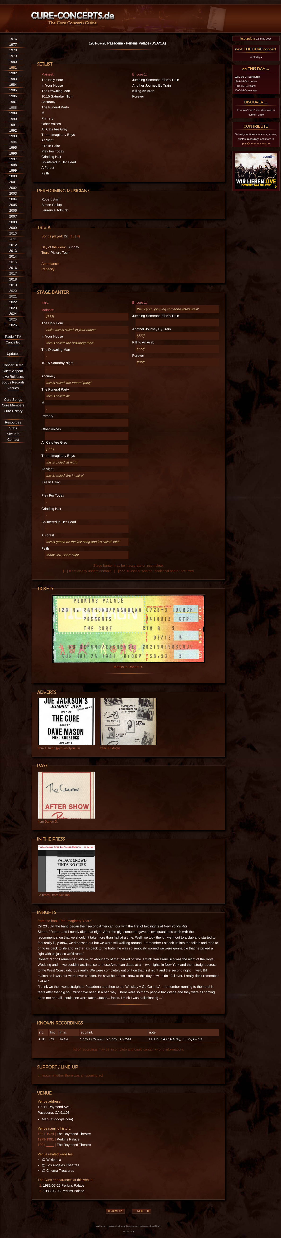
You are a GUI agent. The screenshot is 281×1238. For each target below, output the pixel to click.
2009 (13, 228)
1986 (13, 96)
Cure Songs (13, 399)
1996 (13, 153)
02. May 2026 (256, 38)
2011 (13, 239)
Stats (13, 428)
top (97, 1226)
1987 (13, 102)
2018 (13, 279)
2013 (13, 251)
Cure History (13, 411)
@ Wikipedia (51, 1160)
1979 (13, 56)
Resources (13, 422)
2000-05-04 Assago (245, 90)
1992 (13, 130)
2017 (13, 273)
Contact (13, 439)
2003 (13, 193)
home (103, 1226)
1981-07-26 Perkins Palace (63, 1185)
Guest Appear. (13, 371)
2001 (13, 182)
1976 (13, 39)
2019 (13, 285)
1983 (13, 79)
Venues (13, 388)
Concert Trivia (13, 365)
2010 (13, 233)
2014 (13, 256)
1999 (13, 170)
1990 (13, 119)
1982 (13, 73)
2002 (13, 188)
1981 (13, 67)
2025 (13, 319)
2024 (13, 314)
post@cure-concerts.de (256, 143)
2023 (13, 308)
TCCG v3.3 (128, 1231)
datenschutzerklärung (150, 1226)
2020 (13, 291)
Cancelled (13, 342)
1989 (13, 113)
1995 (13, 147)
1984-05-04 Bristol (244, 86)
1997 (13, 159)
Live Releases (13, 377)
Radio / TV (13, 336)
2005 (13, 205)
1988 (13, 107)
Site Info (13, 434)
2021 (13, 296)
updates (112, 1226)
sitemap (121, 1226)
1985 (13, 90)
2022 (13, 302)
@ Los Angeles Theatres (60, 1165)
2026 (13, 325)
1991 (13, 125)
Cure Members (13, 405)
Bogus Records (13, 382)
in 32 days (256, 57)
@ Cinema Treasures (58, 1170)
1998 (13, 165)
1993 (13, 136)
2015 (13, 262)
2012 (13, 245)
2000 (13, 176)
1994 (13, 142)
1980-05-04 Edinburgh (247, 76)
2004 (13, 199)
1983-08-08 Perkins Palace (63, 1191)
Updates (13, 354)
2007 (13, 216)
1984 (13, 84)
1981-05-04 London (245, 81)
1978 (13, 50)
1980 (13, 62)
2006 (13, 210)
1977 (13, 44)
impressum (132, 1226)
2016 (13, 268)
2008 (13, 222)
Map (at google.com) (57, 1119)
